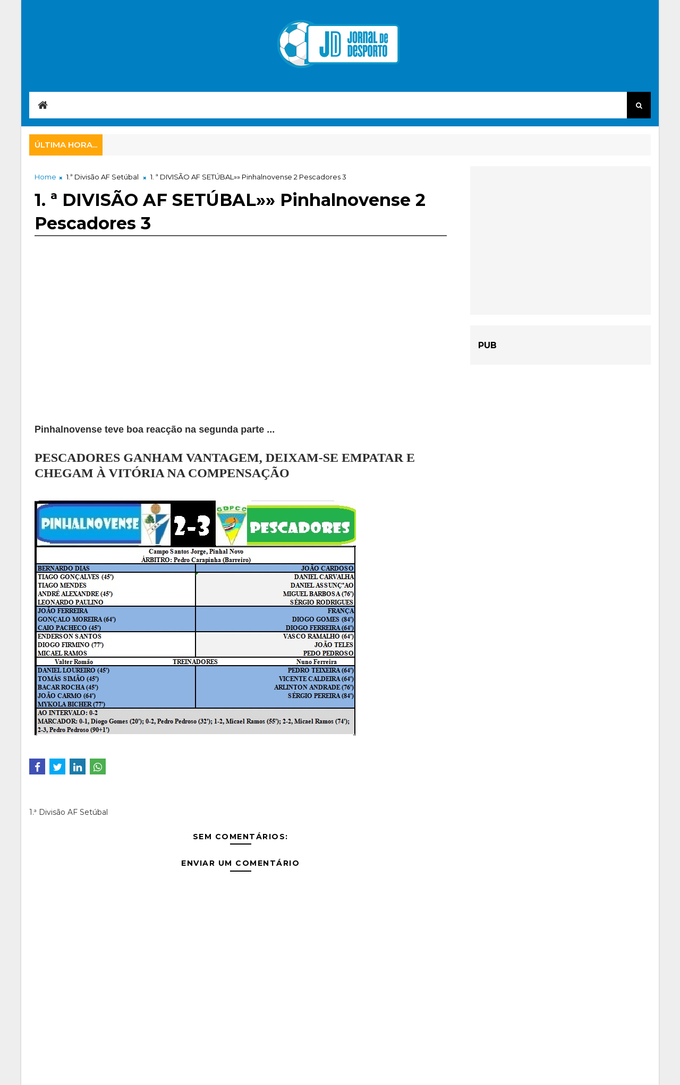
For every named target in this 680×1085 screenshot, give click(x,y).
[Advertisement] (241, 348)
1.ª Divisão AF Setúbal (102, 177)
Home (45, 177)
